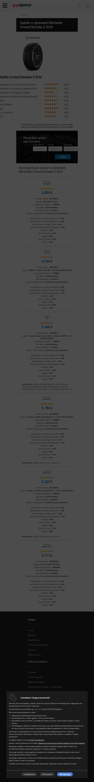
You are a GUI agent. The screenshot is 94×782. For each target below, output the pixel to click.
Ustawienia (29, 774)
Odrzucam (47, 774)
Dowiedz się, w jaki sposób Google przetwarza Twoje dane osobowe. (61, 743)
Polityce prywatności (37, 740)
